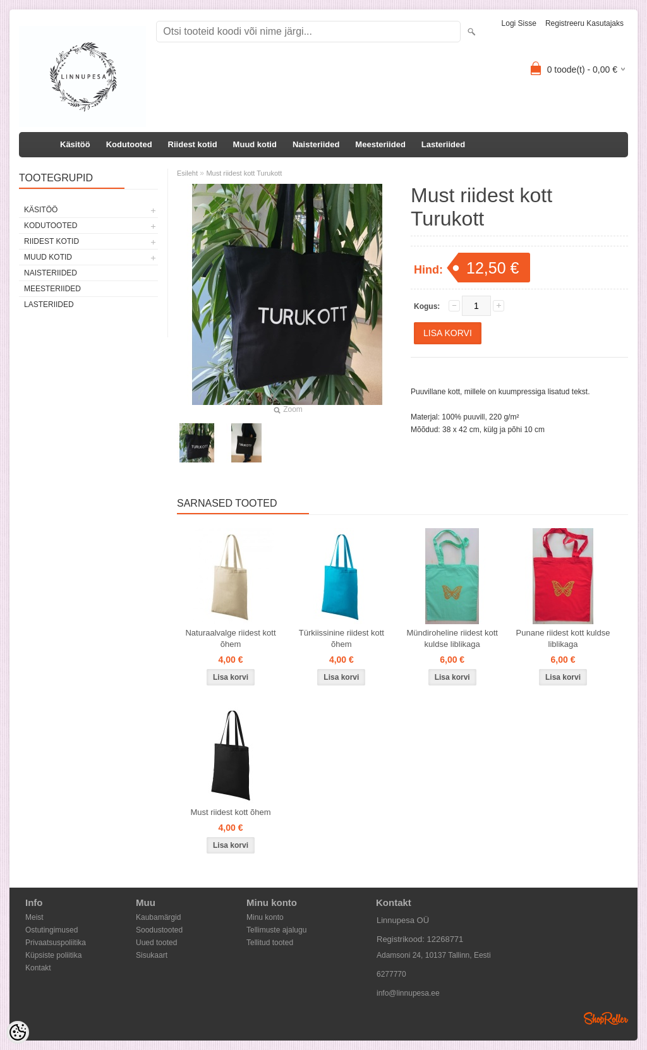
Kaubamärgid (158, 917)
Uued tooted (156, 942)
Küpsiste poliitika (53, 955)
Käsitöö (75, 144)
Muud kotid (255, 144)
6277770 (391, 974)
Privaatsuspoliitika (55, 942)
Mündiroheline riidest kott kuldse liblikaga (452, 638)
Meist (34, 917)
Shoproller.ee (606, 1018)
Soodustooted (159, 930)
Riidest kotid (192, 144)
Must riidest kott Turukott (244, 173)
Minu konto (265, 917)
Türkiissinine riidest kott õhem (341, 638)
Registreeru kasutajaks (584, 23)
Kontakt (38, 967)
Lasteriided (443, 144)
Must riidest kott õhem (230, 812)
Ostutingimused (51, 930)
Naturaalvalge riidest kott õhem (230, 638)
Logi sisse (519, 23)
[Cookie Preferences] (17, 1032)
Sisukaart (151, 955)
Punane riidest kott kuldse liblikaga (563, 638)
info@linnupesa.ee (408, 993)
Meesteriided (380, 144)
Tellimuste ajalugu (276, 930)
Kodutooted (129, 144)
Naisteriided (316, 144)
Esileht (187, 173)
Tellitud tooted (269, 942)
